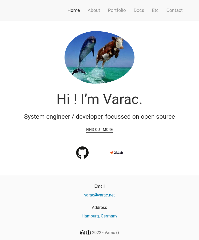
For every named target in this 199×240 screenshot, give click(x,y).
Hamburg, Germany (99, 216)
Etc (155, 10)
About (94, 10)
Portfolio (117, 10)
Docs (139, 10)
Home (73, 10)
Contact (174, 10)
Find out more (99, 130)
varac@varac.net (99, 195)
